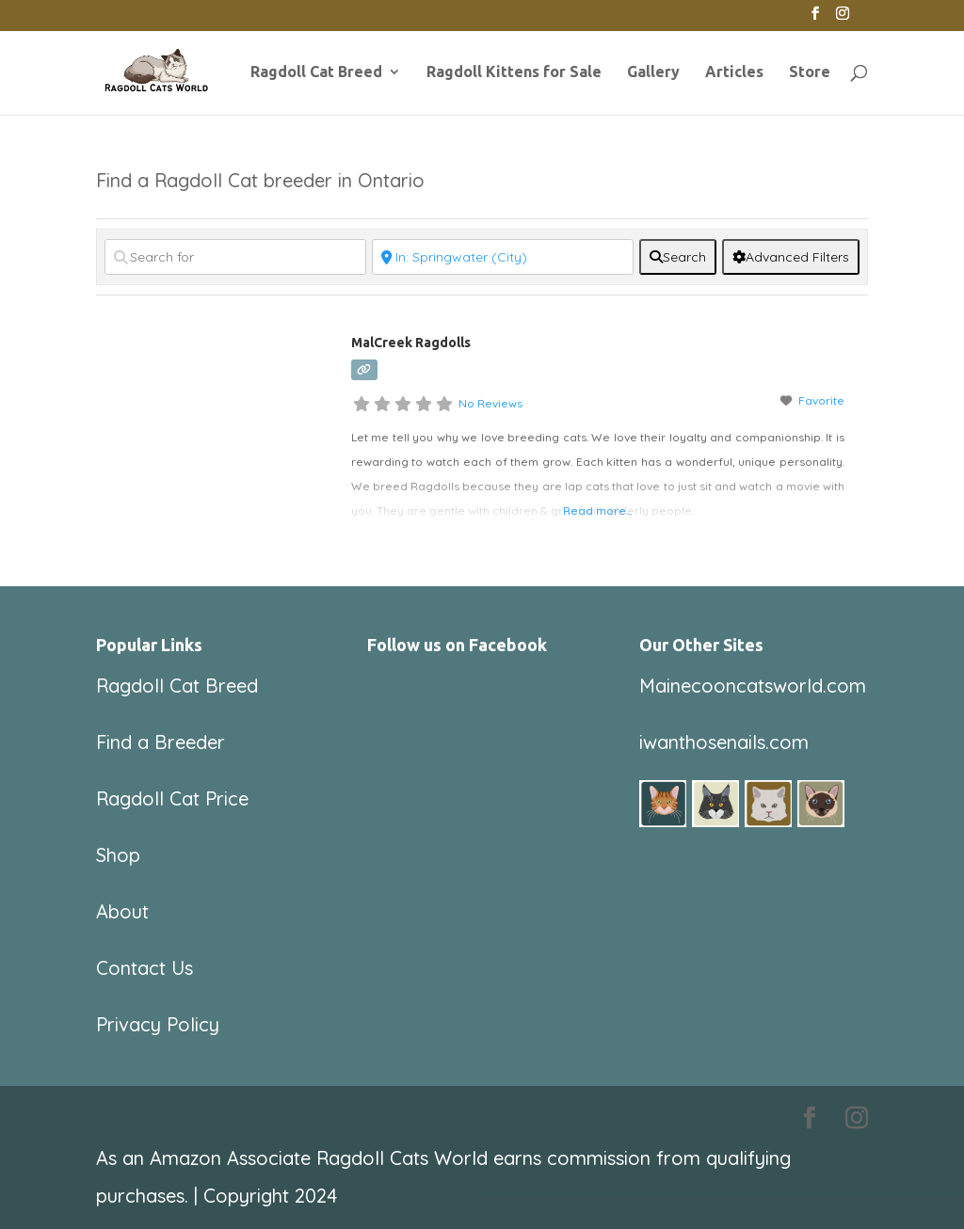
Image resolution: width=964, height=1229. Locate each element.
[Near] (503, 257)
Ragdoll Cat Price (172, 798)
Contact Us (144, 968)
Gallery (653, 72)
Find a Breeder (160, 742)
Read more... (597, 510)
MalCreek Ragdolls (411, 342)
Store (809, 72)
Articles (734, 72)
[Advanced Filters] (791, 257)
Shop (118, 855)
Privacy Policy (157, 1024)
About (122, 911)
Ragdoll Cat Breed (316, 72)
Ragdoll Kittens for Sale (514, 72)
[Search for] (235, 257)
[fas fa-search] (677, 257)
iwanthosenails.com (724, 742)
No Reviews (490, 403)
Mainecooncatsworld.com (752, 685)
